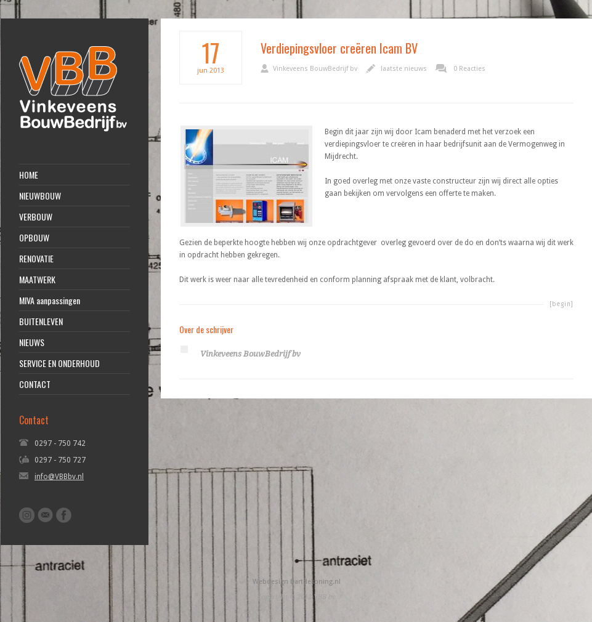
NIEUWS (31, 342)
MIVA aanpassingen (49, 300)
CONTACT (35, 384)
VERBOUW (35, 216)
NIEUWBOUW (40, 196)
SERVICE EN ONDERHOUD (59, 363)
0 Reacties (469, 69)
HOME (28, 175)
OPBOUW (34, 237)
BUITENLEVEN (41, 321)
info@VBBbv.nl (59, 476)
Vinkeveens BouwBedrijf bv (315, 69)
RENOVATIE (36, 258)
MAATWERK (37, 279)
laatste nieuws (404, 69)
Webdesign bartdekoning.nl (297, 582)
